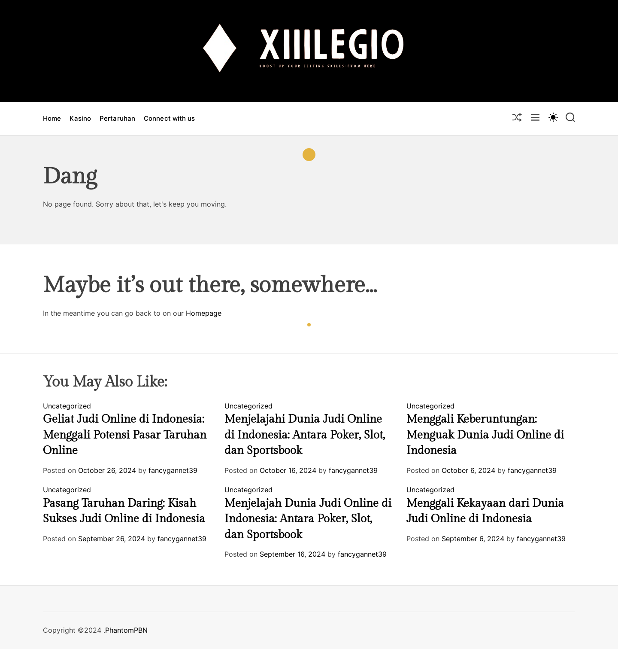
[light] (552, 117)
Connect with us (169, 118)
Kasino (80, 118)
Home (52, 118)
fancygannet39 (172, 470)
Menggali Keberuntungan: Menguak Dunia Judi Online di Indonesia (485, 435)
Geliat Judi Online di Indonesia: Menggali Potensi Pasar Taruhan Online (124, 435)
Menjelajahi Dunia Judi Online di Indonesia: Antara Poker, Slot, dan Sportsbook (304, 435)
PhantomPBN (126, 630)
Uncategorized (67, 406)
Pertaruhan (117, 118)
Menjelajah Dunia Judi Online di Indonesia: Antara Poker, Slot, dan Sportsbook (307, 519)
